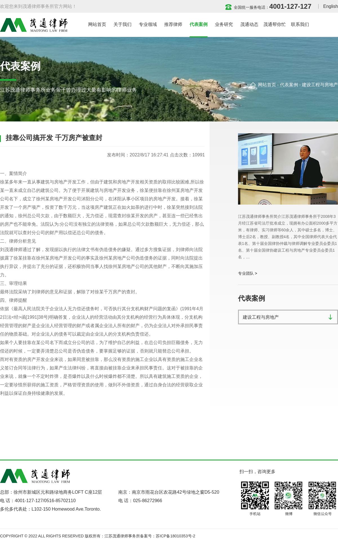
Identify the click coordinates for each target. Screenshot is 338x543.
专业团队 (246, 273)
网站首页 (267, 84)
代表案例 (289, 84)
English (330, 6)
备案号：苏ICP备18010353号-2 (167, 536)
